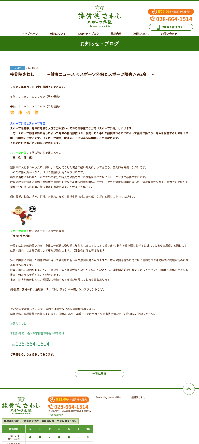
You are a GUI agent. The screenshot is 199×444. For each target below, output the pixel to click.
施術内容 (116, 31)
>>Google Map (55, 415)
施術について (141, 31)
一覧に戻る (99, 373)
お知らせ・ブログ (88, 31)
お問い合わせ (169, 31)
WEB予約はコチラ (171, 27)
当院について (58, 31)
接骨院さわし (138, 397)
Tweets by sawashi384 (108, 397)
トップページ (30, 31)
